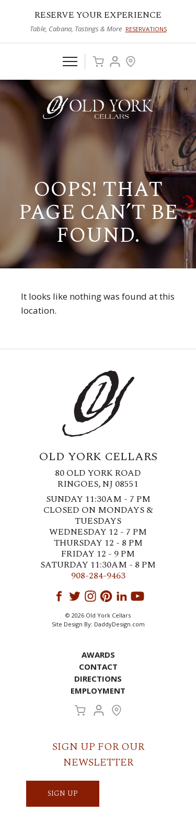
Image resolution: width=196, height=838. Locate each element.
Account (115, 61)
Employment (98, 690)
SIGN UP (63, 793)
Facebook (59, 596)
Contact (98, 666)
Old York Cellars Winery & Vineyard (98, 107)
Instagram (90, 596)
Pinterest (106, 596)
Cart (98, 61)
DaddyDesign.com (119, 624)
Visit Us (131, 61)
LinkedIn (122, 596)
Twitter (75, 596)
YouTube (137, 596)
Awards (98, 654)
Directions (98, 678)
